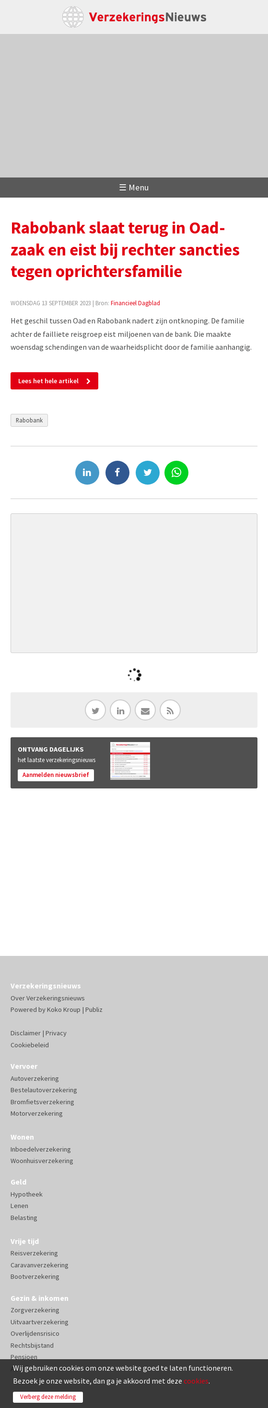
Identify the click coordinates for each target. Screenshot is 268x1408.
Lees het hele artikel (48, 381)
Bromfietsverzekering (42, 1102)
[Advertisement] (134, 106)
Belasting (24, 1217)
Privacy (56, 1033)
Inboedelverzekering (41, 1149)
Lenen (19, 1205)
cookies (196, 1381)
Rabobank (29, 420)
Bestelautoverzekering (44, 1090)
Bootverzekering (35, 1276)
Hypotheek (27, 1194)
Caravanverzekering (40, 1265)
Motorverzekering (37, 1113)
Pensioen (24, 1357)
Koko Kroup (64, 1009)
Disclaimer (26, 1033)
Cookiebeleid (30, 1045)
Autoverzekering (35, 1078)
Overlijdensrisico (35, 1333)
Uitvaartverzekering (40, 1322)
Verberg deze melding (48, 1397)
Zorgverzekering (35, 1310)
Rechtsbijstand (32, 1345)
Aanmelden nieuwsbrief (56, 775)
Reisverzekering (34, 1253)
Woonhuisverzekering (42, 1160)
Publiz (94, 1009)
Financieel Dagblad (135, 303)
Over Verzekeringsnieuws (48, 998)
